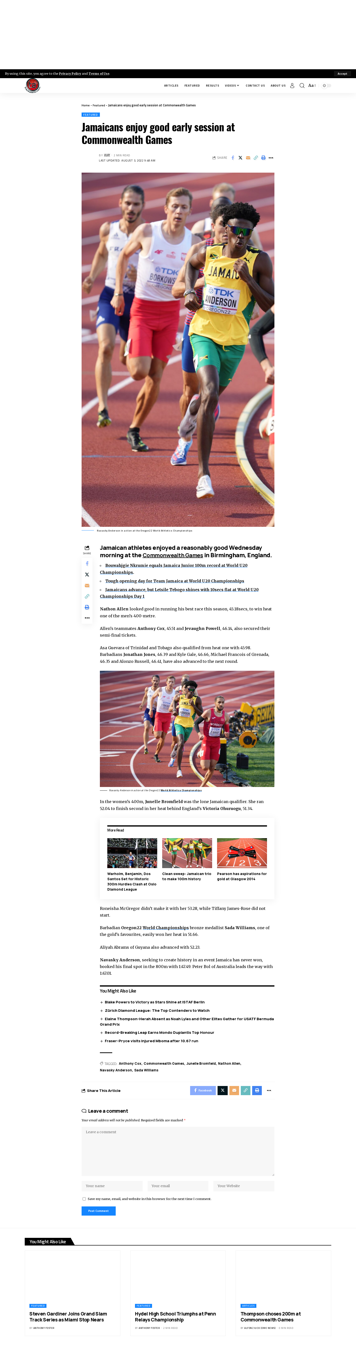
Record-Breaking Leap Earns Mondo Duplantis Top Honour (161, 1039)
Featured (99, 105)
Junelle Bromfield (204, 1070)
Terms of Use (100, 73)
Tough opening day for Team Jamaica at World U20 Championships (176, 588)
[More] (270, 158)
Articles (248, 1319)
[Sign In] (292, 85)
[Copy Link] (255, 158)
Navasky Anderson (117, 1077)
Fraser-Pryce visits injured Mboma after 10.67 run (153, 1048)
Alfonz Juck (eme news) (259, 1341)
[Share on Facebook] (232, 158)
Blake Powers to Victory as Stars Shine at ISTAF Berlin (156, 1009)
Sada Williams (148, 1077)
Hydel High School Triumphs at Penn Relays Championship (175, 1330)
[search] (302, 85)
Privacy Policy (70, 73)
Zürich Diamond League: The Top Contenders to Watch (158, 1017)
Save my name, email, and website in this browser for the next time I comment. (149, 1211)
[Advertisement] (178, 34)
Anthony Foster (43, 1341)
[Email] (248, 158)
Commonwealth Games (177, 555)
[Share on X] (240, 158)
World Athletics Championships (182, 797)
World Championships (167, 934)
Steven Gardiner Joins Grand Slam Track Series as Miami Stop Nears (68, 1330)
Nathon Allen (233, 1070)
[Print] (263, 158)
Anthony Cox (131, 1070)
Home (86, 105)
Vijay (107, 155)
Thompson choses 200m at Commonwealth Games (271, 1330)
